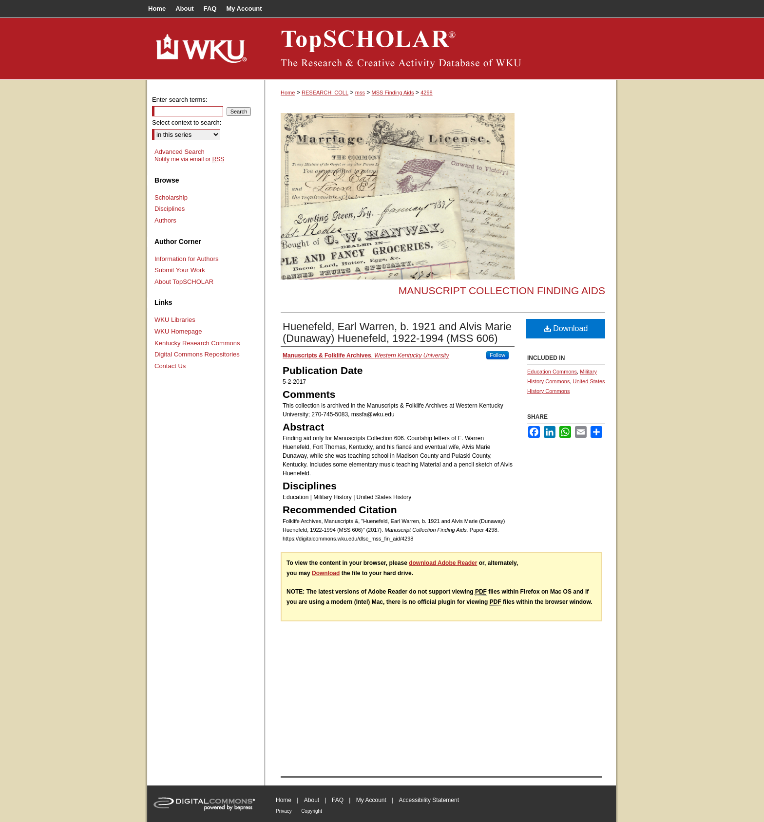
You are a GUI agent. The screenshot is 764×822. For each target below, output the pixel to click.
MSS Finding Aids (393, 92)
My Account (371, 800)
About (311, 800)
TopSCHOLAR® (440, 48)
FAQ (338, 800)
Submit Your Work (179, 270)
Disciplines (169, 208)
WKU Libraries (174, 319)
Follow (497, 355)
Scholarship (171, 197)
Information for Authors (186, 258)
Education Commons (552, 371)
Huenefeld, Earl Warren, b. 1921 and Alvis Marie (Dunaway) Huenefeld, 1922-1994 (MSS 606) (397, 332)
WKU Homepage (178, 331)
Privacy (284, 811)
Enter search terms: (179, 99)
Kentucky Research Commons (197, 343)
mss (360, 92)
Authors (165, 220)
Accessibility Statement (429, 800)
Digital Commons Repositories (197, 354)
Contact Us (170, 366)
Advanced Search (179, 151)
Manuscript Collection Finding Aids (502, 290)
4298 (426, 92)
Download (566, 328)
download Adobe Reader (443, 563)
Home (288, 92)
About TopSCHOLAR (183, 281)
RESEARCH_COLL (325, 92)
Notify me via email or (189, 159)
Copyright (311, 811)
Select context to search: (186, 122)
